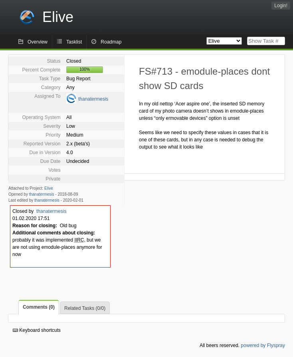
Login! (280, 5)
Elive (48, 188)
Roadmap (111, 42)
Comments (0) (39, 307)
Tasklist (74, 42)
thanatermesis (93, 99)
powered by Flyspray (263, 345)
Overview (38, 42)
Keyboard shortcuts (37, 330)
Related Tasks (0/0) (84, 308)
